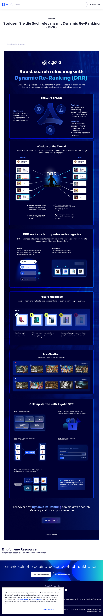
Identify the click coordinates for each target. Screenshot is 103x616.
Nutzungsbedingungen (94, 609)
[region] (33, 600)
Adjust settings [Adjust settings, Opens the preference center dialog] (48, 609)
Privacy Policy (37, 599)
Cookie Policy (23, 599)
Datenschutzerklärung (78, 609)
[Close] (59, 589)
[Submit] (12, 4)
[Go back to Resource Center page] (14, 44)
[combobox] (48, 4)
